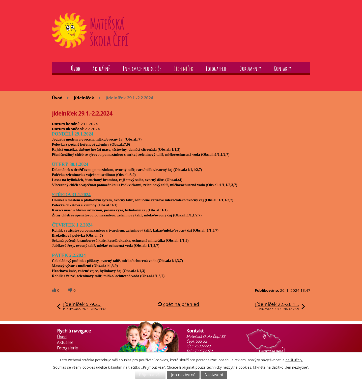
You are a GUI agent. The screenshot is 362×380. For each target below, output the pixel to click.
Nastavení (214, 374)
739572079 (203, 350)
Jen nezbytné (183, 374)
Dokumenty (250, 68)
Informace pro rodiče (142, 68)
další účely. (294, 359)
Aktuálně (101, 68)
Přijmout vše (150, 374)
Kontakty (282, 68)
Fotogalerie (216, 68)
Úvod (75, 68)
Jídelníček (183, 68)
